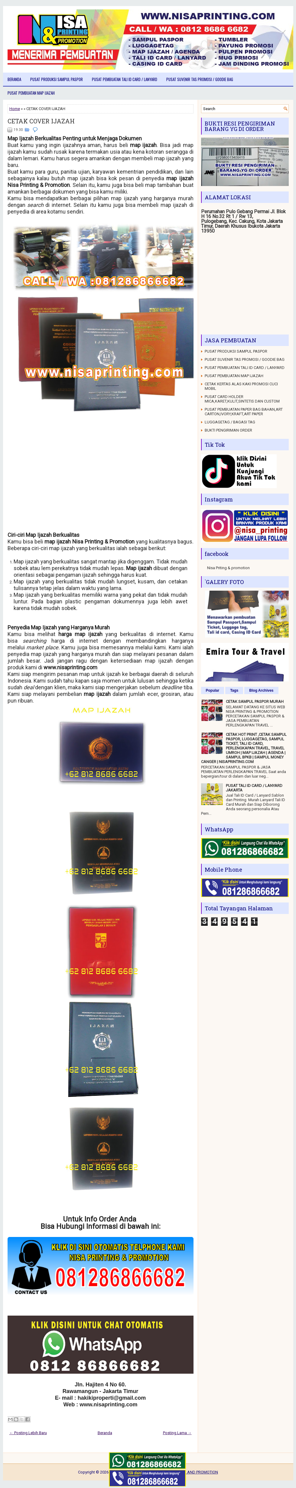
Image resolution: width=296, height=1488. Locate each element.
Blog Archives (261, 690)
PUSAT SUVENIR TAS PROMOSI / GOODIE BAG (199, 79)
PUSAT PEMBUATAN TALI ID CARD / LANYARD (124, 79)
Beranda (14, 79)
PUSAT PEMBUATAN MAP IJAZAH (31, 93)
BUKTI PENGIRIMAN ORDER (228, 430)
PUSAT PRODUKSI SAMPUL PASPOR (56, 79)
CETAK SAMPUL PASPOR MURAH (255, 701)
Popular (213, 690)
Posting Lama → (177, 1433)
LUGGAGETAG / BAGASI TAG (230, 422)
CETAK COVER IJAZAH (41, 121)
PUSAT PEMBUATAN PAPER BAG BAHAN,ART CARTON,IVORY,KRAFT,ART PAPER (244, 411)
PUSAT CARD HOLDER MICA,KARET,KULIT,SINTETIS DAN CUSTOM (242, 398)
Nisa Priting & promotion (228, 568)
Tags (234, 690)
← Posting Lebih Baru (28, 1433)
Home (14, 108)
